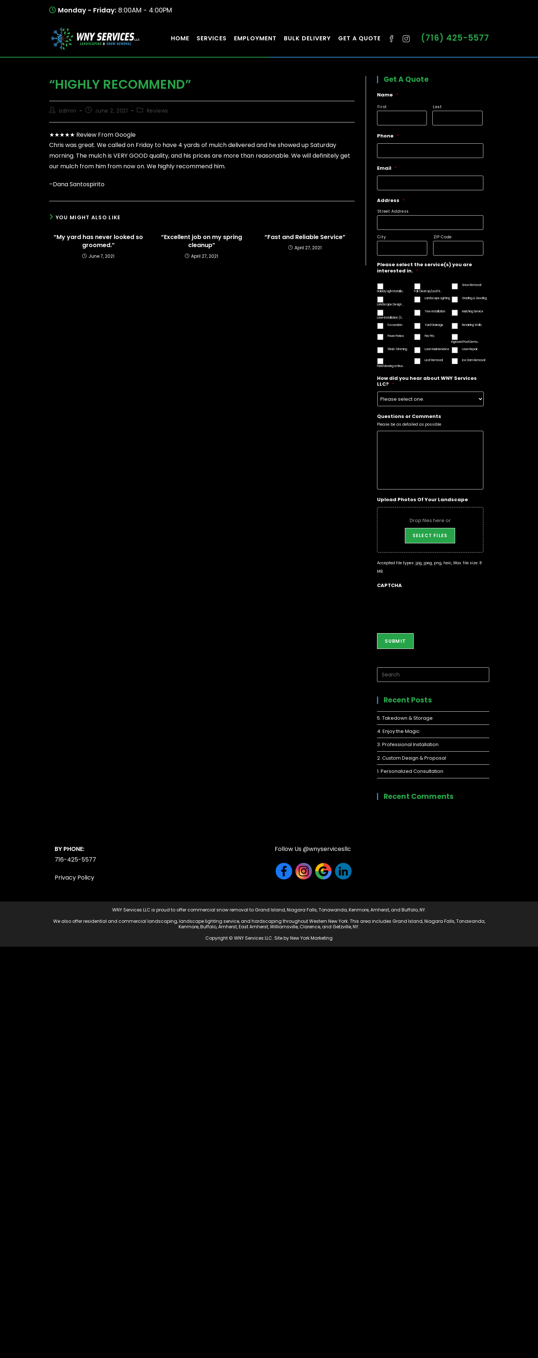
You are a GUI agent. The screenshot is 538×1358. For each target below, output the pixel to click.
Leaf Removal (434, 360)
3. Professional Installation (408, 744)
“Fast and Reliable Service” (304, 237)
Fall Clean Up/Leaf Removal (428, 291)
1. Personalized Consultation (410, 771)
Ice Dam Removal (473, 360)
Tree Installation (435, 311)
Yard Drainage (434, 325)
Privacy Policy (74, 877)
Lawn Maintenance (437, 349)
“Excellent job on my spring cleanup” (201, 241)
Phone (388, 136)
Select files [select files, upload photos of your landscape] (430, 535)
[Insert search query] (433, 674)
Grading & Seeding (474, 298)
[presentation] (432, 607)
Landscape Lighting (437, 298)
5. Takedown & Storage (405, 718)
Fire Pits (429, 336)
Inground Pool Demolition (465, 342)
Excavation (395, 325)
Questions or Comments (409, 417)
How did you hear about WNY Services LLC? (427, 381)
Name (387, 95)
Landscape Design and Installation (391, 304)
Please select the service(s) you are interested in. (424, 268)
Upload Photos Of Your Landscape (422, 500)
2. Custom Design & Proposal (411, 758)
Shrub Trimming (397, 349)
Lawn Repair (469, 349)
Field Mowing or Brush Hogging (391, 366)
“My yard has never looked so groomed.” (98, 241)
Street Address (393, 211)
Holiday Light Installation (391, 291)
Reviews (157, 110)
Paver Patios (396, 336)
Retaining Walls (472, 325)
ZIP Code (442, 237)
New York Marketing (311, 938)
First (382, 107)
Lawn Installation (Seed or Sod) (391, 318)
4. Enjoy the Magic (398, 731)
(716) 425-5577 (455, 38)
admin (67, 110)
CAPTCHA (389, 586)
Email (387, 168)
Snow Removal (471, 285)
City (381, 237)
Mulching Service (472, 311)
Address (391, 201)
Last (437, 107)
